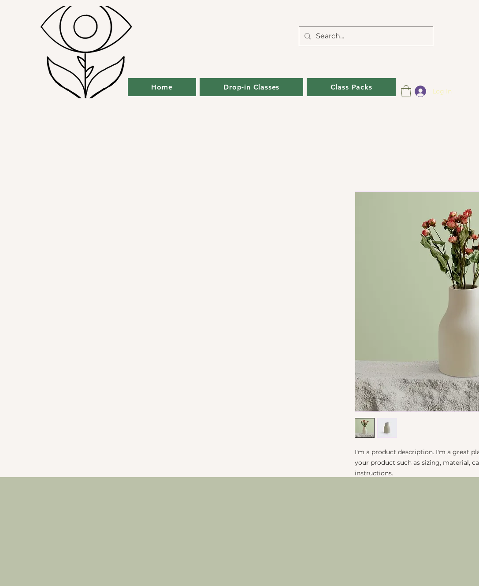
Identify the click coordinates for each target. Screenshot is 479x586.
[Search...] (365, 36)
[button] (406, 91)
